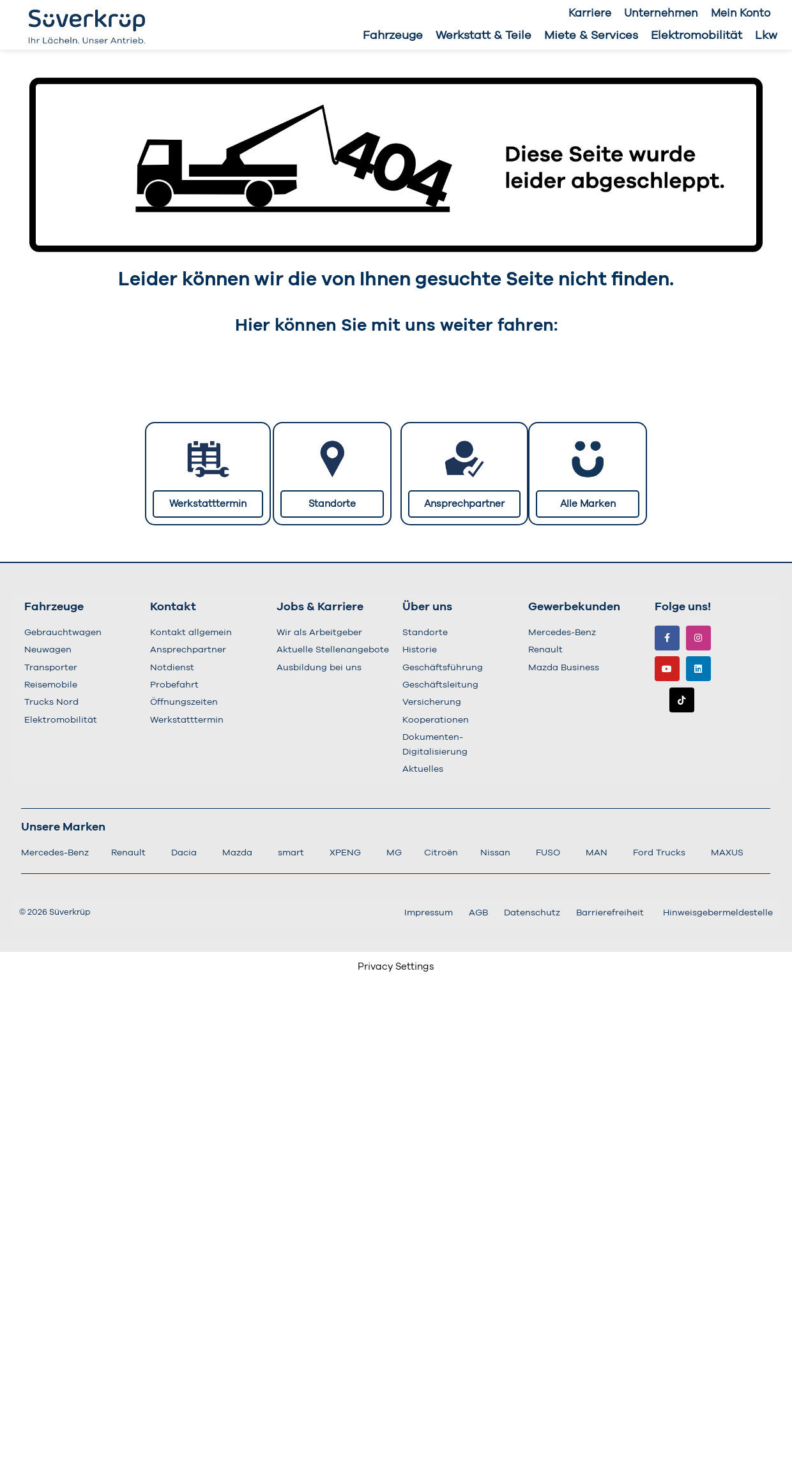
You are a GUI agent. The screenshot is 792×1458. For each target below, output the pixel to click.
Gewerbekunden (574, 607)
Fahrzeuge (393, 35)
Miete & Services (591, 35)
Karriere (589, 13)
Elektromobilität (696, 35)
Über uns (427, 607)
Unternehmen (661, 13)
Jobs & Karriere (320, 607)
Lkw (766, 35)
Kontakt (173, 607)
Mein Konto (740, 13)
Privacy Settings (396, 967)
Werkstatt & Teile (483, 35)
